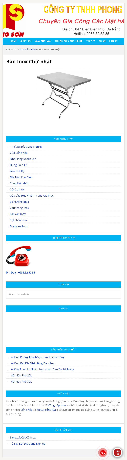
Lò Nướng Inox (19, 202)
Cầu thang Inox (19, 208)
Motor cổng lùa (46, 410)
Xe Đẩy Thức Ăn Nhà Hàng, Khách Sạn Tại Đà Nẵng (42, 369)
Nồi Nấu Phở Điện (21, 177)
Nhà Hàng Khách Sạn (23, 159)
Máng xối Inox (19, 226)
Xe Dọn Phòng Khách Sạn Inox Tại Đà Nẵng (37, 357)
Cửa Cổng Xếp (18, 153)
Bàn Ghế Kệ (17, 171)
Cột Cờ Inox (17, 189)
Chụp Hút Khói (19, 183)
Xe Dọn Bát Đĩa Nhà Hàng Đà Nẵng (32, 363)
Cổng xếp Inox (57, 405)
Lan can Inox (18, 214)
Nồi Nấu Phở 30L (21, 381)
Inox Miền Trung (28, 49)
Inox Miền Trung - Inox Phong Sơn (63, 20)
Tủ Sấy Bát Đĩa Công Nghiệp (27, 443)
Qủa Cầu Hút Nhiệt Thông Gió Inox (31, 195)
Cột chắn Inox (18, 220)
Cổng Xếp (26, 410)
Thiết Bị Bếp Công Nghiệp (26, 146)
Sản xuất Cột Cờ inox (23, 437)
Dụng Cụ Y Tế (18, 165)
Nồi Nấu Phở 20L (21, 375)
